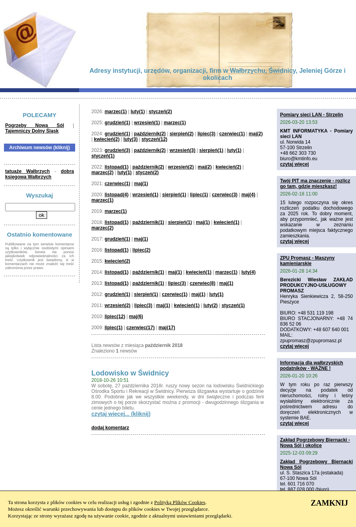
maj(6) (136, 316)
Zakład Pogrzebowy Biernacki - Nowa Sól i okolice (315, 442)
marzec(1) (115, 111)
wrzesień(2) (181, 167)
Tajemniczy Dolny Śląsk (32, 131)
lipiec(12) (114, 316)
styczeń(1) (103, 156)
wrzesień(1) (147, 122)
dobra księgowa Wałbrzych (39, 174)
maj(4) (248, 194)
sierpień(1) (211, 150)
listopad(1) (116, 167)
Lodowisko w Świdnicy (130, 373)
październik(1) (148, 222)
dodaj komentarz (110, 427)
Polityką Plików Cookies (179, 502)
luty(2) (210, 305)
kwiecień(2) (106, 139)
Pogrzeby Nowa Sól (34, 125)
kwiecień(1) (226, 222)
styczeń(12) (154, 139)
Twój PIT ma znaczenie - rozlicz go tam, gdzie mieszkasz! (315, 183)
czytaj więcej (294, 164)
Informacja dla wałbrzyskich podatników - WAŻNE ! (311, 365)
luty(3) (130, 139)
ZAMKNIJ (329, 503)
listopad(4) (116, 194)
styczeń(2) (160, 111)
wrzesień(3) (182, 150)
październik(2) (150, 133)
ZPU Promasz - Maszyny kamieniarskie (307, 260)
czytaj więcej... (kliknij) (120, 414)
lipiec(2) (141, 250)
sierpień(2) (182, 133)
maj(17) (167, 327)
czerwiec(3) (225, 194)
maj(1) (141, 183)
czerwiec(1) (232, 133)
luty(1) (138, 111)
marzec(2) (102, 172)
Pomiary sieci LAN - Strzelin (311, 115)
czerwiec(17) (141, 327)
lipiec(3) (206, 133)
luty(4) (248, 272)
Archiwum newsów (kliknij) (39, 147)
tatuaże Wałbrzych (27, 171)
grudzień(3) (117, 150)
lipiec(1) (199, 194)
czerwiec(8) (203, 283)
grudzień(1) (117, 122)
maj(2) (256, 133)
